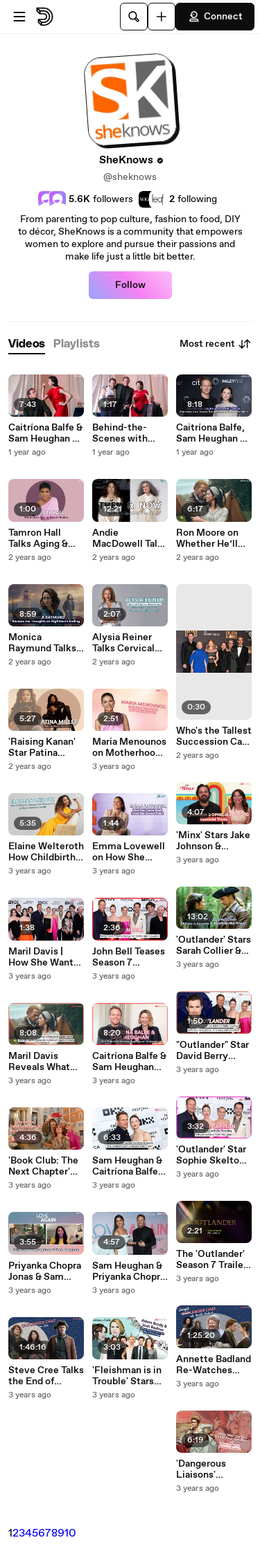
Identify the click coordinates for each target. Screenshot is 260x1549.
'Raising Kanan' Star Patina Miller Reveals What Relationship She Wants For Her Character (42, 747)
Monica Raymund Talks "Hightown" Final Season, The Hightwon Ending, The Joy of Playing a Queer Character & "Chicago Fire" (45, 643)
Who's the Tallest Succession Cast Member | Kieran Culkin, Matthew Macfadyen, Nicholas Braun (214, 736)
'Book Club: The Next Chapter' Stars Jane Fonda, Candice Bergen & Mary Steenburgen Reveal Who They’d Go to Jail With (45, 1166)
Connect (215, 17)
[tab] (26, 344)
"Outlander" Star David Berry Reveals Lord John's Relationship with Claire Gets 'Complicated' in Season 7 (212, 1051)
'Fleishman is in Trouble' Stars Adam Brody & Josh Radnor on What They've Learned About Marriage (127, 1376)
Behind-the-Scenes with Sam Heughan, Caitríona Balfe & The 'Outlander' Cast (129, 433)
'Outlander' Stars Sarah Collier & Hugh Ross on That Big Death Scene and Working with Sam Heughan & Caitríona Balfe (213, 945)
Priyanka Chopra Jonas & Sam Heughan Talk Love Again (44, 1271)
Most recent (216, 344)
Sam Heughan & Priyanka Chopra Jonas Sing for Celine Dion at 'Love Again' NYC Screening (128, 1271)
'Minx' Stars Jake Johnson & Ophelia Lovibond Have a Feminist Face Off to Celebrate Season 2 (213, 841)
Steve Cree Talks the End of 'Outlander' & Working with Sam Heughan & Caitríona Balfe (46, 1376)
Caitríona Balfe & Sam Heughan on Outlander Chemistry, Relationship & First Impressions (45, 433)
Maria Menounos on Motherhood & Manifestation (129, 747)
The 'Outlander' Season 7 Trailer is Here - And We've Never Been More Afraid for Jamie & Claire (211, 1260)
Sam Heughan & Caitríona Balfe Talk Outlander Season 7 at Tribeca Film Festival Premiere (127, 1166)
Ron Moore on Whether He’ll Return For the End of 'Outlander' (209, 538)
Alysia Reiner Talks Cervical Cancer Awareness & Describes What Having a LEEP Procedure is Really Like (127, 643)
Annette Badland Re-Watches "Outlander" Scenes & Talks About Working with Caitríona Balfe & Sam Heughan (213, 1365)
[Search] (134, 16)
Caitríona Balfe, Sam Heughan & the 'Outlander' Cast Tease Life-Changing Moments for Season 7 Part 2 (212, 433)
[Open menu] (19, 16)
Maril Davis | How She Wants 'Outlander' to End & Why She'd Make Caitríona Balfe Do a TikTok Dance (45, 957)
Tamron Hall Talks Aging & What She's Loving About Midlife (38, 538)
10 (70, 1533)
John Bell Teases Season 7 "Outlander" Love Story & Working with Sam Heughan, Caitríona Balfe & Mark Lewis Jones (129, 957)
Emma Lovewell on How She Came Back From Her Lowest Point (128, 852)
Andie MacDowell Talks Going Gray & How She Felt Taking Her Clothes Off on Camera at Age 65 (130, 538)
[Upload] (161, 16)
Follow (130, 285)
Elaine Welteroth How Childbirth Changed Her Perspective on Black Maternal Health (46, 852)
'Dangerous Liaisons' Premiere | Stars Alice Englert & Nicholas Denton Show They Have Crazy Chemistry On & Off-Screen (214, 1469)
